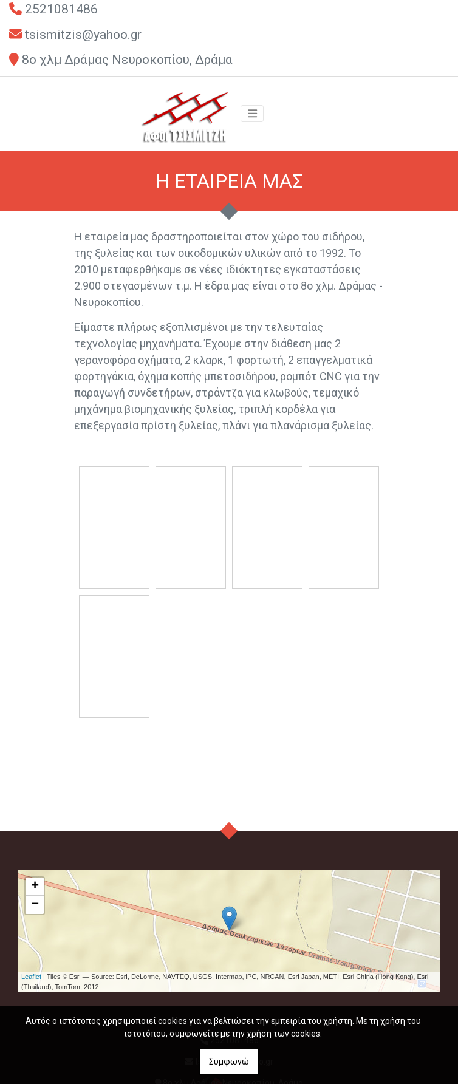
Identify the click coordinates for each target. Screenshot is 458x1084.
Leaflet (31, 976)
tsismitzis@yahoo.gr (83, 34)
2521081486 (61, 9)
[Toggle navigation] (252, 113)
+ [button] (35, 887)
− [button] (35, 905)
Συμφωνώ (229, 1061)
